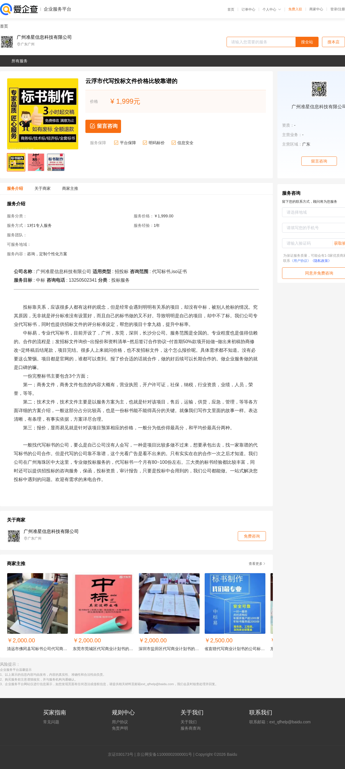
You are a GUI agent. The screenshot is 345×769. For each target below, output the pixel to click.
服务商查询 (191, 728)
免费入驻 (295, 9)
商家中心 (316, 9)
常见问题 (51, 722)
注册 (341, 9)
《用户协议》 (300, 261)
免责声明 (120, 728)
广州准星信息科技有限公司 (44, 37)
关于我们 (189, 722)
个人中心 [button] (271, 9)
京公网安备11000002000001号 (164, 754)
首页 (230, 9)
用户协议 (120, 722)
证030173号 (122, 754)
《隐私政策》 (321, 261)
